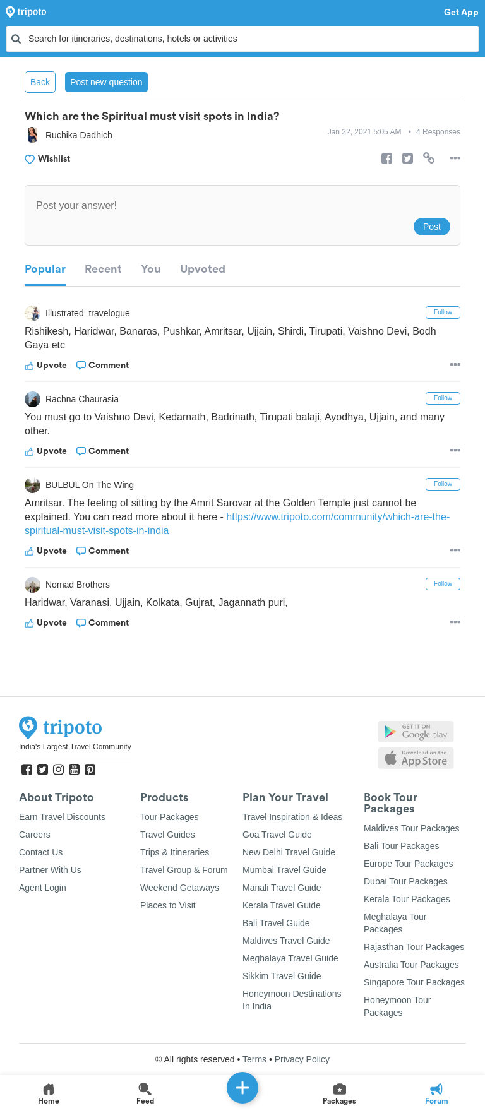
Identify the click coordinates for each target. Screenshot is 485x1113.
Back (40, 82)
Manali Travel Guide (281, 888)
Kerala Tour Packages (407, 899)
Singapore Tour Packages (414, 982)
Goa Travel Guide (277, 835)
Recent (103, 269)
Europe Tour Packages (408, 864)
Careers (35, 835)
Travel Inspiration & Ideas (292, 817)
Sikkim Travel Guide (281, 976)
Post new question (106, 82)
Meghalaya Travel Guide (290, 958)
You (151, 269)
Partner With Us (50, 870)
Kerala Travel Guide (281, 905)
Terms (254, 1059)
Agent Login (42, 888)
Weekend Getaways (179, 888)
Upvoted (202, 269)
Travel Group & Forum (184, 870)
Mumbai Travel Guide (284, 870)
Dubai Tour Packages (406, 881)
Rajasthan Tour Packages (414, 947)
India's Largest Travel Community (75, 746)
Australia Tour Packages (411, 965)
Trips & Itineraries (174, 852)
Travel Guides (167, 835)
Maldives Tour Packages (411, 828)
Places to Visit (168, 905)
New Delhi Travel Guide (288, 852)
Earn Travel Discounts (62, 817)
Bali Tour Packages (402, 846)
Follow (443, 312)
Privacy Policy (302, 1059)
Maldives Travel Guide (286, 941)
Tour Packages (169, 817)
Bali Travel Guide (276, 923)
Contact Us (41, 852)
